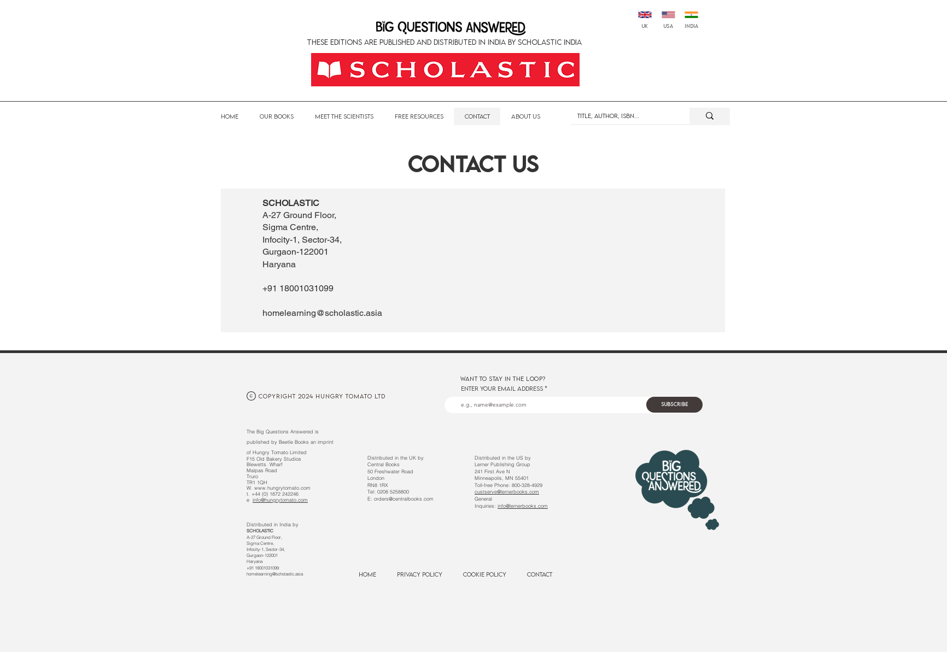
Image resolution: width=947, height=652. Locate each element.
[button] (419, 116)
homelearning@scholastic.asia (322, 313)
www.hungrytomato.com (282, 488)
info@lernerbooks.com (523, 506)
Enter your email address (502, 388)
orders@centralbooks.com (404, 499)
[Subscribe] (674, 405)
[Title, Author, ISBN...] (622, 116)
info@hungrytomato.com (280, 500)
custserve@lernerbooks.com (507, 492)
